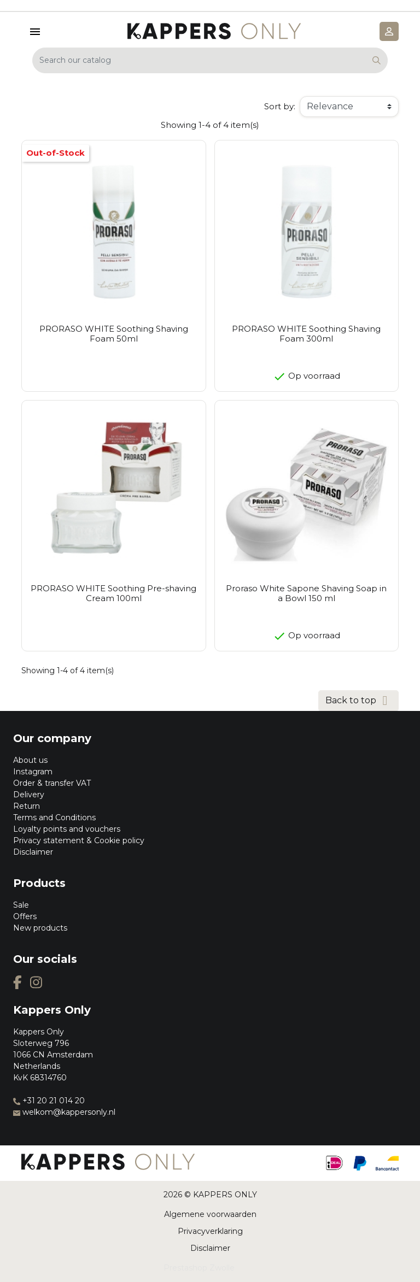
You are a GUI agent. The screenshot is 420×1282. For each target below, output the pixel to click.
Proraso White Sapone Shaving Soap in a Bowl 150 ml (306, 593)
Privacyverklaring (210, 1231)
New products (40, 928)
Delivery (28, 794)
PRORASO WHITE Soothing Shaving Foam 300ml (306, 334)
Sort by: (279, 106)
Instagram (32, 772)
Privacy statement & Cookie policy (78, 840)
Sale (21, 905)
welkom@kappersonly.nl (64, 1112)
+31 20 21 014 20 (49, 1100)
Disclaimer (33, 852)
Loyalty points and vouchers (66, 829)
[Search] (210, 60)
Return (26, 806)
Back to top (358, 700)
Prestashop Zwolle (199, 1268)
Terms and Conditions (54, 817)
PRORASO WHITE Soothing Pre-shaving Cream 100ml (113, 593)
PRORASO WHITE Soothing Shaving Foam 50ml (113, 334)
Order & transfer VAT (52, 783)
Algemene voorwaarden (210, 1214)
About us (30, 760)
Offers (25, 916)
